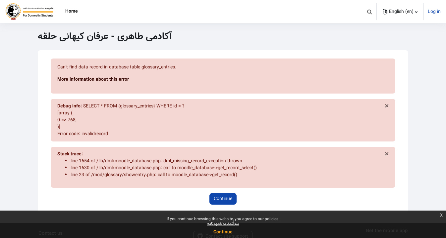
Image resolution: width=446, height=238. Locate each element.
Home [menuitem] (71, 11)
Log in (434, 11)
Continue (223, 198)
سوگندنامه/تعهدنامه (223, 223)
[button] (369, 11)
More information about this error (93, 79)
